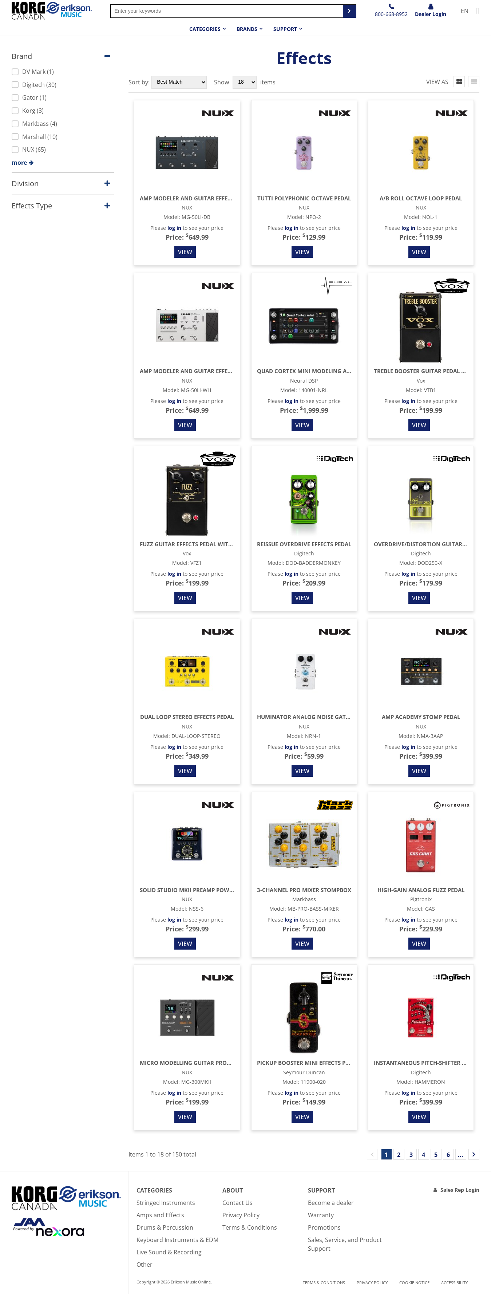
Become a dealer (331, 1203)
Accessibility (454, 1282)
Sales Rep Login (459, 1189)
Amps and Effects (160, 1215)
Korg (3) (28, 111)
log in (174, 227)
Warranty (321, 1215)
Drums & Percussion (164, 1227)
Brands (247, 28)
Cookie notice (414, 1282)
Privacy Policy (241, 1215)
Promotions (324, 1227)
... (460, 1155)
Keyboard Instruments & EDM (177, 1240)
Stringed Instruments (165, 1203)
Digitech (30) (34, 85)
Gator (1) (29, 97)
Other (144, 1265)
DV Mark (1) (33, 72)
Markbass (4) (34, 124)
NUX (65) (29, 149)
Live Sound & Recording (169, 1252)
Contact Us (237, 1203)
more (19, 163)
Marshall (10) (35, 137)
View (185, 252)
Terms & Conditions (249, 1227)
